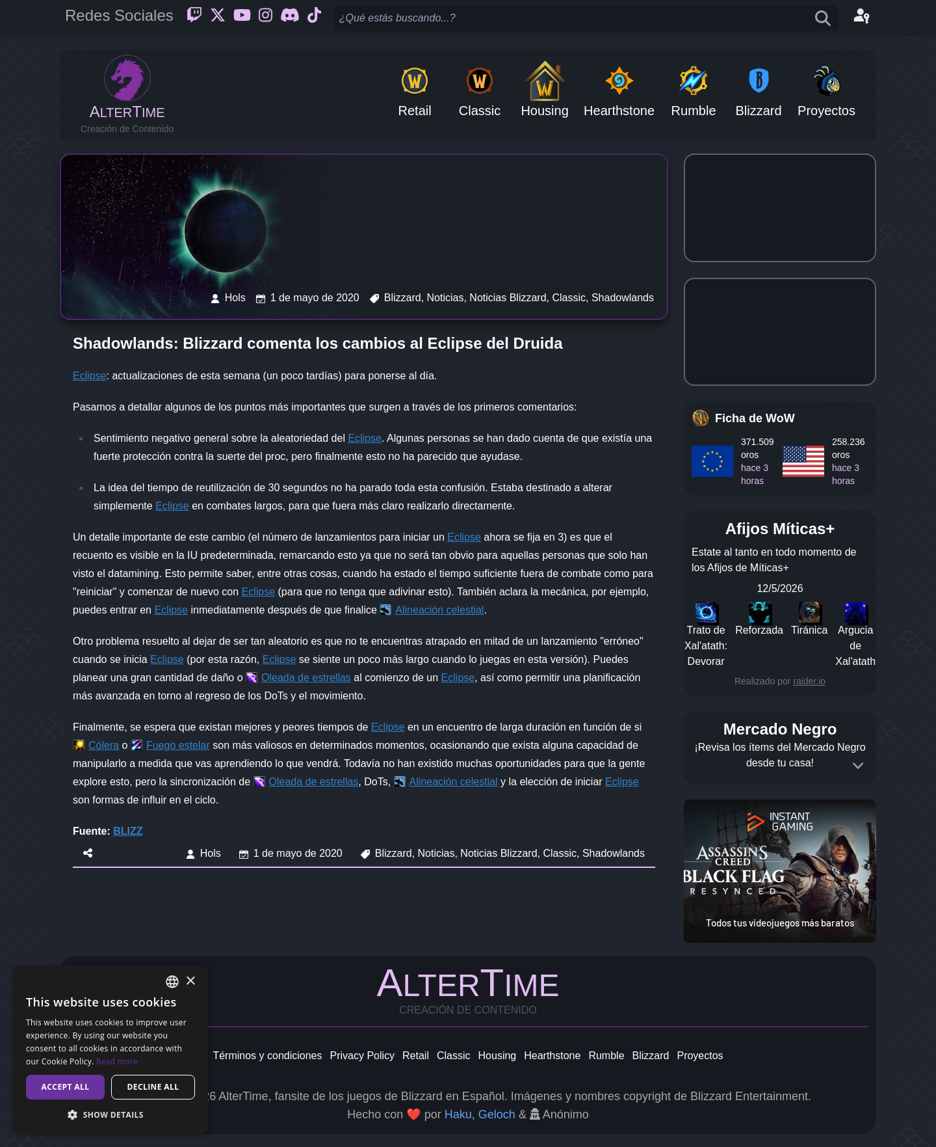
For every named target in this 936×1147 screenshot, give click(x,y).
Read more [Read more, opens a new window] (117, 1061)
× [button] (190, 981)
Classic (454, 1055)
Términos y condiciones (267, 1055)
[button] (110, 1114)
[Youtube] (242, 18)
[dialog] (110, 1049)
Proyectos (700, 1055)
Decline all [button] (153, 1086)
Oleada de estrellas (306, 677)
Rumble (606, 1055)
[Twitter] (218, 18)
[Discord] (290, 18)
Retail (415, 1055)
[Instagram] (265, 18)
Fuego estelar (178, 745)
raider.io (809, 681)
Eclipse (90, 375)
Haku (458, 1114)
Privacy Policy (362, 1055)
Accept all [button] (66, 1086)
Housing (497, 1055)
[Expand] (858, 765)
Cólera (103, 745)
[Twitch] (194, 18)
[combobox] (172, 981)
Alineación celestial (439, 609)
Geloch (496, 1114)
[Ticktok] (314, 18)
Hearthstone (552, 1055)
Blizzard (651, 1055)
